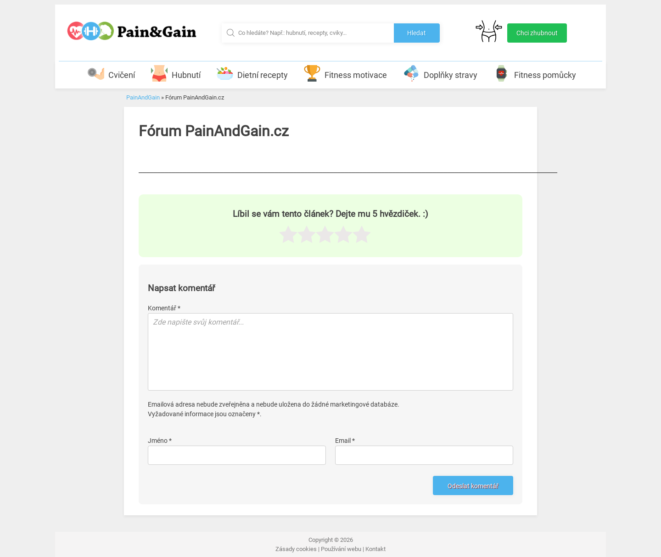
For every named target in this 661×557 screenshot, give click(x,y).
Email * (345, 440)
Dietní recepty (252, 73)
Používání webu (341, 549)
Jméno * (160, 440)
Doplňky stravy (440, 73)
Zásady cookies (296, 549)
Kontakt (375, 549)
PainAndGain (143, 97)
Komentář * (164, 308)
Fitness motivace (345, 73)
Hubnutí (176, 73)
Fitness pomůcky (534, 73)
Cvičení (111, 73)
